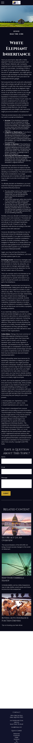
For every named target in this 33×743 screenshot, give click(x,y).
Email (3, 467)
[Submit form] (6, 493)
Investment (16, 735)
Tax (17, 741)
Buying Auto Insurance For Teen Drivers (15, 619)
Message (4, 477)
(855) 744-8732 (18, 715)
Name (3, 457)
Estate (16, 737)
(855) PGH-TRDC (18, 717)
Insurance (16, 739)
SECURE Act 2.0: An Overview (12, 539)
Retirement (16, 733)
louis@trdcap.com (16, 727)
